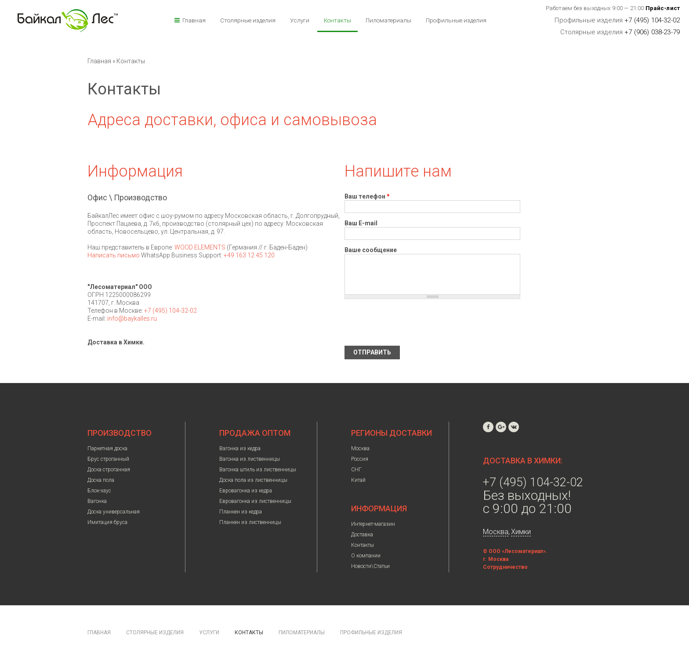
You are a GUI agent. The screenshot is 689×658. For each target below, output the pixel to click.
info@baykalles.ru (132, 318)
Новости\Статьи (370, 566)
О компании (366, 556)
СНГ (356, 469)
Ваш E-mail (360, 223)
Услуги (299, 20)
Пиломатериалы (388, 20)
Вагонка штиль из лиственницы (257, 469)
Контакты (337, 20)
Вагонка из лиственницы (249, 459)
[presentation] (411, 322)
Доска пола (100, 480)
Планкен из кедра (240, 512)
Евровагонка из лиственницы (255, 501)
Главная (194, 20)
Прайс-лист (662, 8)
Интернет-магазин (373, 524)
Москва (360, 448)
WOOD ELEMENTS (199, 247)
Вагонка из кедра (240, 448)
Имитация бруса (107, 522)
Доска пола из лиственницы (253, 480)
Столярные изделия (248, 20)
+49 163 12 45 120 (249, 255)
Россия (359, 459)
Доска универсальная (113, 512)
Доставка (362, 534)
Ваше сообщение (370, 249)
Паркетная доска (107, 448)
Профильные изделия (456, 20)
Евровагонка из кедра (245, 491)
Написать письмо (113, 255)
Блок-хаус (99, 491)
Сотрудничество (505, 567)
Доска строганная (108, 469)
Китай (358, 480)
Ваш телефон (367, 196)
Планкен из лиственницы (250, 522)
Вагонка (97, 501)
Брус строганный (108, 459)
